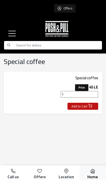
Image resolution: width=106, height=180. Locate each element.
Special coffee (86, 78)
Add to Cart (82, 106)
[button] (12, 33)
